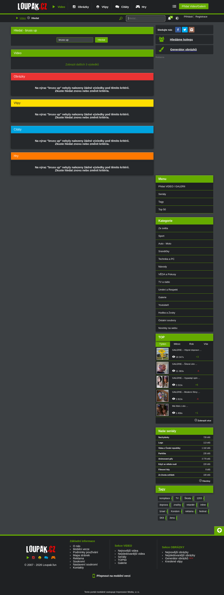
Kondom (176, 511)
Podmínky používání (85, 552)
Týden (162, 343)
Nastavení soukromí (85, 564)
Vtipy (101, 6)
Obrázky (80, 6)
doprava (165, 505)
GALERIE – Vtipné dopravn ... (187, 350)
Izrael (163, 511)
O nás (76, 546)
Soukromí (79, 561)
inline (203, 505)
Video (58, 6)
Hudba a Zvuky (166, 312)
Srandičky (163, 251)
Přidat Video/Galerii (194, 6)
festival (203, 511)
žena (173, 518)
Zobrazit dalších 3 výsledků (82, 64)
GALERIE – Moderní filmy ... (186, 392)
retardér (191, 505)
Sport (161, 235)
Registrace (201, 16)
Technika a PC (166, 258)
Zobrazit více (203, 420)
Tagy (161, 201)
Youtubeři (163, 305)
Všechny (204, 480)
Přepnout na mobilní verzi (112, 575)
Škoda (188, 498)
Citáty (122, 6)
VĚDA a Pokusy (167, 274)
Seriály (162, 194)
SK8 (163, 518)
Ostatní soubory (167, 320)
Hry (140, 6)
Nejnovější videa (128, 550)
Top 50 (162, 209)
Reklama (78, 558)
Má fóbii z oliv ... (180, 406)
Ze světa (163, 228)
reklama (190, 511)
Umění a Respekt (168, 289)
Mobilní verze (81, 549)
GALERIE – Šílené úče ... (184, 364)
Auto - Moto (164, 243)
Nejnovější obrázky (177, 552)
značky (178, 505)
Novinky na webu (168, 328)
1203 (200, 498)
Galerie (162, 297)
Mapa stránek (81, 555)
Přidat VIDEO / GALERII (171, 186)
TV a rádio (164, 282)
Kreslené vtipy (174, 561)
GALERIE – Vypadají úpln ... (186, 378)
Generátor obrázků (176, 558)
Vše (206, 343)
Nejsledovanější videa (131, 553)
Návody (162, 266)
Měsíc (177, 343)
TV (178, 498)
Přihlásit (188, 16)
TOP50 (122, 559)
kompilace (166, 498)
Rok (191, 343)
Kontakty (78, 567)
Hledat (35, 18)
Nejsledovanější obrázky (180, 555)
